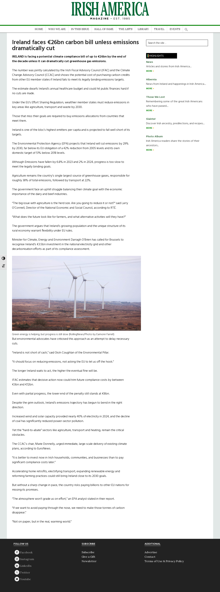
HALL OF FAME (103, 29)
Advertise (151, 552)
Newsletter (89, 561)
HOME (39, 29)
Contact (150, 556)
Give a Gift (88, 556)
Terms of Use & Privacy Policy (164, 561)
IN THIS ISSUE (80, 29)
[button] (186, 28)
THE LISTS (125, 29)
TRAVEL (159, 29)
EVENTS (175, 29)
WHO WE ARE (57, 29)
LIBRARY (143, 29)
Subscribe (88, 552)
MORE (149, 71)
